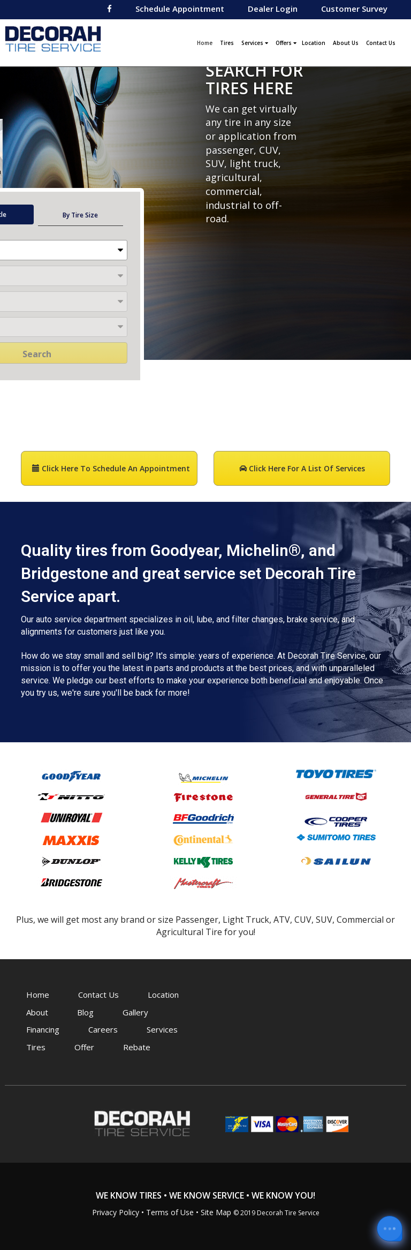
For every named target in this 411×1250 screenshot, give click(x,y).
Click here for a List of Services (302, 468)
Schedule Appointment (179, 8)
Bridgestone (71, 882)
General (336, 796)
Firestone (203, 796)
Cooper (336, 820)
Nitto (71, 796)
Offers (286, 43)
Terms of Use (170, 1212)
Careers (103, 1029)
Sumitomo (336, 837)
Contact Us (380, 43)
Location (313, 43)
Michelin (203, 778)
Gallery (135, 1012)
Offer (84, 1047)
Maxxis (71, 840)
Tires (227, 43)
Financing (42, 1029)
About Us (346, 43)
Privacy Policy (115, 1212)
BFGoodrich (203, 818)
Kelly (203, 861)
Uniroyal (71, 817)
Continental (203, 840)
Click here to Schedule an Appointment (111, 468)
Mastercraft (203, 883)
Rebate (136, 1047)
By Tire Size (80, 215)
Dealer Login (273, 8)
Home (206, 42)
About (37, 1012)
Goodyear (71, 776)
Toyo (336, 774)
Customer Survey (354, 8)
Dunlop (71, 861)
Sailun (336, 860)
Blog (85, 1012)
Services (254, 43)
